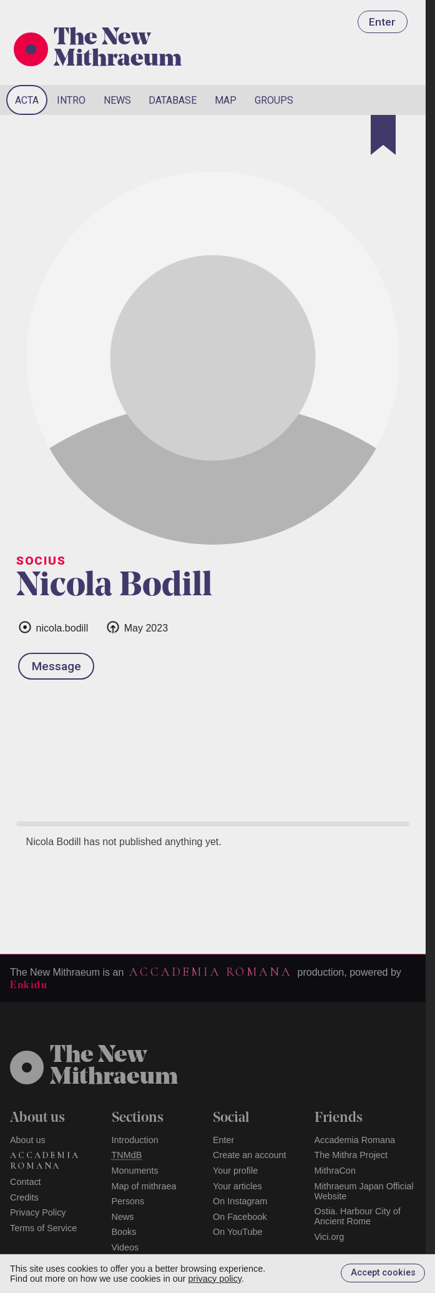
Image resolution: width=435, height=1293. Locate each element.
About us (28, 1140)
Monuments (135, 1171)
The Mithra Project (351, 1155)
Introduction (135, 1140)
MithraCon (335, 1171)
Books (124, 1232)
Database (173, 100)
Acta (27, 100)
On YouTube (238, 1232)
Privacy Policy (38, 1212)
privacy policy (215, 1279)
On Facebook (239, 1217)
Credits (24, 1197)
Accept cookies (383, 1272)
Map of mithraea (144, 1186)
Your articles (237, 1186)
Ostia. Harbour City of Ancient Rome (358, 1216)
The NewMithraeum (114, 1067)
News (117, 100)
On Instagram (240, 1201)
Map (226, 100)
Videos (125, 1247)
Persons (128, 1201)
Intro (71, 100)
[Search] (374, 100)
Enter (382, 22)
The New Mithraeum (118, 49)
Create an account (249, 1155)
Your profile (235, 1171)
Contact (25, 1182)
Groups (274, 100)
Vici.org (330, 1237)
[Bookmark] (383, 135)
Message (56, 666)
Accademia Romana (210, 971)
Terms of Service (43, 1228)
